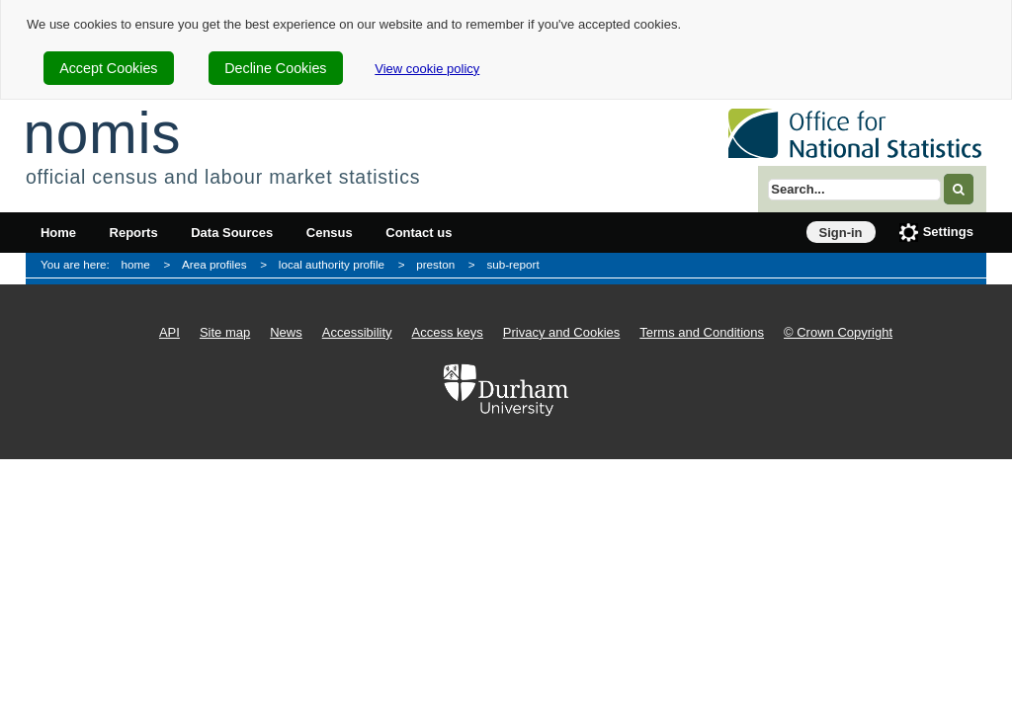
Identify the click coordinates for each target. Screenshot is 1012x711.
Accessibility (357, 332)
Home (58, 232)
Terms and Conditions (701, 332)
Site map (225, 332)
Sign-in (841, 232)
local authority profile (331, 264)
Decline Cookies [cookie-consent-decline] (275, 68)
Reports (134, 232)
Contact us (418, 232)
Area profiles (214, 264)
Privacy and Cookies (562, 332)
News (286, 332)
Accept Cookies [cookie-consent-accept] (108, 68)
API (169, 332)
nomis (102, 133)
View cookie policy (427, 68)
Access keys (447, 332)
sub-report (512, 264)
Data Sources (232, 232)
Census (329, 232)
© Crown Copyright (838, 332)
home (136, 264)
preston (435, 264)
